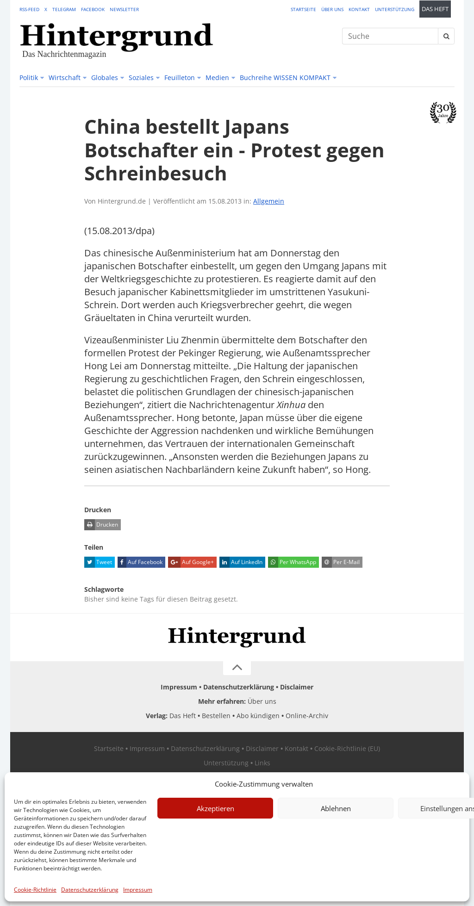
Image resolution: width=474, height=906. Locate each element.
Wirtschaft (65, 77)
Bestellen (216, 715)
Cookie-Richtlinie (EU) (347, 748)
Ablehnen (336, 808)
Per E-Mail (341, 562)
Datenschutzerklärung (89, 890)
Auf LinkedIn (240, 562)
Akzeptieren (215, 808)
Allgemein (268, 201)
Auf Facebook (140, 562)
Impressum (137, 890)
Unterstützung (394, 9)
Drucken (101, 524)
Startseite (303, 9)
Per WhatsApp (292, 562)
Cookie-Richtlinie (35, 890)
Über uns (332, 9)
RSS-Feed (29, 9)
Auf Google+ (191, 562)
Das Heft (435, 9)
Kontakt (359, 9)
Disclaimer (296, 687)
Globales (104, 77)
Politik (28, 77)
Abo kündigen (258, 715)
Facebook (93, 9)
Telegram (64, 9)
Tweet (98, 562)
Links (262, 762)
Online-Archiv (307, 715)
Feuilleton (179, 77)
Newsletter (124, 9)
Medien (217, 77)
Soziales (141, 77)
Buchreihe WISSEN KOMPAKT (285, 77)
